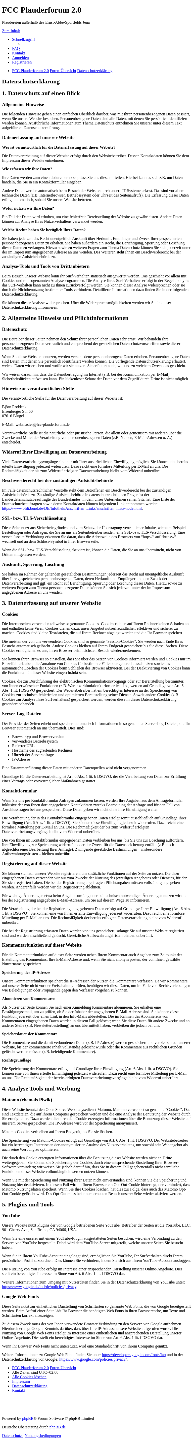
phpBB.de (58, 1427)
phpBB (27, 1418)
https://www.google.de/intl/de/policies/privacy (39, 1287)
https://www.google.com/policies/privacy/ (93, 1359)
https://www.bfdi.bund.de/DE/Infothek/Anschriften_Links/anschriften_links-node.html (72, 508)
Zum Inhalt (11, 31)
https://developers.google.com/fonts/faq (134, 1355)
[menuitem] (16, 48)
